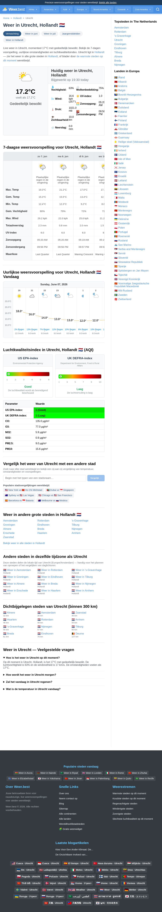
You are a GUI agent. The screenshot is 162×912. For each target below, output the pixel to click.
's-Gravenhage (80, 520)
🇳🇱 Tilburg (87, 628)
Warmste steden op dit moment (129, 793)
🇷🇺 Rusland (121, 240)
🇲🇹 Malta (119, 197)
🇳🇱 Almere (18, 614)
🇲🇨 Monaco (120, 206)
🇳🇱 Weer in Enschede (18, 592)
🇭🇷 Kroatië (120, 176)
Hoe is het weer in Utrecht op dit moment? (33, 657)
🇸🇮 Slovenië (121, 257)
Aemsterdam (10, 520)
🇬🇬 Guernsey (121, 137)
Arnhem (76, 533)
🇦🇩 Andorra (120, 86)
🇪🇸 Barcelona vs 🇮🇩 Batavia (19, 500)
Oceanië (123, 9)
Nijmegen (77, 529)
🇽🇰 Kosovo (120, 172)
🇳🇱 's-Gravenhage (18, 628)
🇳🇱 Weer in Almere (18, 585)
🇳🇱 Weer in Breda (53, 585)
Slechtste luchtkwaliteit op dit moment (133, 818)
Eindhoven (43, 524)
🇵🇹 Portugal (121, 232)
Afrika (33, 9)
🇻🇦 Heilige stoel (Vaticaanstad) (131, 142)
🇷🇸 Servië (119, 253)
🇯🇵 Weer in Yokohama (49, 778)
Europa (82, 9)
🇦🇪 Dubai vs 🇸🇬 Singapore (60, 490)
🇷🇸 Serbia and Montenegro (129, 249)
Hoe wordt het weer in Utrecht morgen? (31, 674)
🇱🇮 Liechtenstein (123, 184)
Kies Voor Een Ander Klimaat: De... (74, 849)
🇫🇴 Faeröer (120, 116)
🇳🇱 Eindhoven (53, 635)
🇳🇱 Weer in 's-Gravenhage (87, 571)
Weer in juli (49, 33)
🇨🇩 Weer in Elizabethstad (20, 778)
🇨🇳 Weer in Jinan (73, 778)
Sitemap (63, 808)
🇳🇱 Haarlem (18, 621)
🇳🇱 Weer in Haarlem (53, 592)
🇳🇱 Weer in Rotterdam (53, 571)
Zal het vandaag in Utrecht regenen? (29, 681)
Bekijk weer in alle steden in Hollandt (24, 543)
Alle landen (65, 818)
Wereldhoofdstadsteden (72, 824)
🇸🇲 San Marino (122, 244)
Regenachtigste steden (125, 803)
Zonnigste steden (122, 813)
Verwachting (12, 33)
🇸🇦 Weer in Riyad (69, 773)
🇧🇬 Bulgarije (121, 99)
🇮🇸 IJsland (120, 154)
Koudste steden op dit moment (129, 798)
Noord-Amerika (102, 9)
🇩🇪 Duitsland (121, 107)
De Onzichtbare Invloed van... (71, 854)
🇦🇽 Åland (119, 77)
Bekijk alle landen (108, 2)
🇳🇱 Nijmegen (53, 628)
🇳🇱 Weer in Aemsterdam (18, 571)
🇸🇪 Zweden (120, 295)
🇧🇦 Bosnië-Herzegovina (127, 94)
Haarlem (42, 533)
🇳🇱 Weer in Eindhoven (53, 578)
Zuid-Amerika (143, 9)
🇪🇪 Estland (120, 111)
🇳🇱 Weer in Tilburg (87, 578)
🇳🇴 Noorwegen (122, 214)
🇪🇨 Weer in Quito (122, 778)
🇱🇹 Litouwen (121, 189)
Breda (40, 529)
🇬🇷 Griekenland (123, 133)
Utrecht (118, 40)
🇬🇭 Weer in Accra (23, 773)
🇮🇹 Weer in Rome (115, 773)
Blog (61, 803)
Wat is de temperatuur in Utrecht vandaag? (33, 689)
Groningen (9, 524)
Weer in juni (31, 33)
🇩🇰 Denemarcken (124, 103)
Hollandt (17, 18)
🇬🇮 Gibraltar (121, 129)
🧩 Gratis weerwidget (70, 829)
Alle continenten (67, 813)
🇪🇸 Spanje (120, 266)
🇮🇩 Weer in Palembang (98, 778)
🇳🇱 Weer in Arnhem (87, 592)
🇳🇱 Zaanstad (87, 614)
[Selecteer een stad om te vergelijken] (44, 478)
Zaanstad (8, 537)
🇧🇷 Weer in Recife (145, 778)
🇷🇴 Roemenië (122, 236)
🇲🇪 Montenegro (123, 210)
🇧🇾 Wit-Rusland (123, 290)
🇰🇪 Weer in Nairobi (46, 773)
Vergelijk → (96, 478)
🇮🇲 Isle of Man (122, 159)
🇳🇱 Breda (18, 635)
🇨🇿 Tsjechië (120, 275)
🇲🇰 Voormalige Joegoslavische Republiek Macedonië (131, 285)
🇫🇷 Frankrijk (121, 124)
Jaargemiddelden (71, 33)
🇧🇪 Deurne (87, 635)
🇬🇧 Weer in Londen (92, 773)
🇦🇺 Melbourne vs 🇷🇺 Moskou (52, 500)
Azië (66, 9)
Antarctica (50, 9)
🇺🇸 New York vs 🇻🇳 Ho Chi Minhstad (23, 490)
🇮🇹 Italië (119, 163)
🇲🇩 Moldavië (121, 202)
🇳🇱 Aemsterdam (53, 614)
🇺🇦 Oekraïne (121, 219)
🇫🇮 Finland (120, 120)
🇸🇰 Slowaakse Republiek (128, 262)
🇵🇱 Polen (119, 227)
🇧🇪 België (119, 90)
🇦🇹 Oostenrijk (122, 223)
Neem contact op (68, 798)
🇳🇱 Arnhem (87, 621)
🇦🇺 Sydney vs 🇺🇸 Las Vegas (19, 495)
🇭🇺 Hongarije (121, 146)
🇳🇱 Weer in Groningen (18, 578)
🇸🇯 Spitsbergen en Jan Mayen (131, 270)
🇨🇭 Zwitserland (122, 299)
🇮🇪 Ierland (120, 150)
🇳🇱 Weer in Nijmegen (87, 585)
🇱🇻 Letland (120, 180)
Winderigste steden (123, 808)
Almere (7, 529)
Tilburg (75, 524)
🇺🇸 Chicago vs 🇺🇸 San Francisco (55, 495)
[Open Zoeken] (157, 9)
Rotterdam (43, 520)
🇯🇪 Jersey (120, 167)
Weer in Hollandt (14, 40)
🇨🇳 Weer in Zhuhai (137, 773)
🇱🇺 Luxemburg (122, 193)
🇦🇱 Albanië (120, 81)
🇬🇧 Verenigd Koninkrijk (127, 279)
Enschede (9, 533)
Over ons (64, 793)
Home (6, 18)
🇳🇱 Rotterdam (53, 621)
